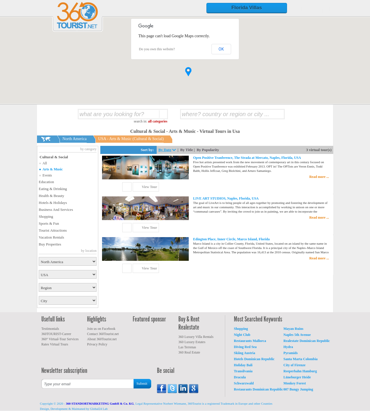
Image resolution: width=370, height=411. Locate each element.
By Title (186, 150)
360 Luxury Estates (191, 342)
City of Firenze (295, 365)
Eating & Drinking (53, 189)
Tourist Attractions (53, 230)
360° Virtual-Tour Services (60, 339)
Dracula (240, 377)
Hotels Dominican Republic (254, 359)
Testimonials (50, 329)
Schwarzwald (244, 383)
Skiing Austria (244, 353)
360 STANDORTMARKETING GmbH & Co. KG (100, 403)
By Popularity (208, 150)
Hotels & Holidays (53, 202)
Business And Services (56, 209)
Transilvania (243, 371)
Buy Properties (50, 244)
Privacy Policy (97, 344)
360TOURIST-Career (56, 334)
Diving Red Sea (245, 347)
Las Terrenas (187, 347)
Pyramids (291, 353)
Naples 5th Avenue (297, 335)
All (44, 163)
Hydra (288, 347)
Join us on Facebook (101, 329)
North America (74, 139)
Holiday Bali (243, 365)
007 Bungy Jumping (298, 389)
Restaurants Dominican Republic (258, 389)
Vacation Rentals (51, 237)
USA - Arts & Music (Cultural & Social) (131, 139)
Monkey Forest (295, 383)
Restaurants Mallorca (250, 341)
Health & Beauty (51, 196)
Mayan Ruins (294, 329)
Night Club (242, 335)
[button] (188, 72)
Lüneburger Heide (297, 377)
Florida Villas (246, 7)
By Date (164, 150)
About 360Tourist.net (102, 339)
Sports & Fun (49, 223)
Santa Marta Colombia (301, 359)
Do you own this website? (157, 49)
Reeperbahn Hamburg (300, 371)
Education (46, 182)
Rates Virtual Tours (54, 344)
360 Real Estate (189, 352)
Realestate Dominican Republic (307, 341)
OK (221, 49)
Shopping (46, 216)
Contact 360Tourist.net (103, 334)
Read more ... (319, 177)
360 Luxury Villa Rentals (195, 337)
